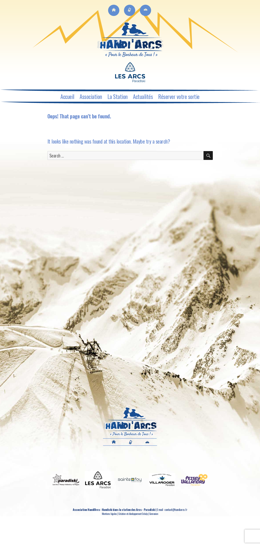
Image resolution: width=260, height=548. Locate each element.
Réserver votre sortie (179, 96)
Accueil (67, 96)
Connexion (153, 514)
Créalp (145, 514)
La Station (117, 96)
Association (91, 96)
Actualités (143, 96)
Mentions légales (109, 514)
